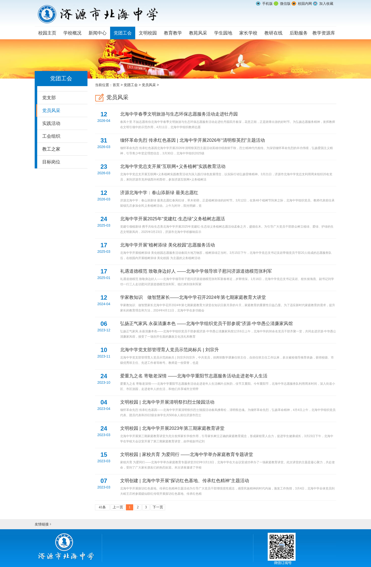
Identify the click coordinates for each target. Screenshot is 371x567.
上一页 (118, 507)
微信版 (285, 4)
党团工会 (131, 85)
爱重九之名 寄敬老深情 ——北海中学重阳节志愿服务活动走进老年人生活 (228, 382)
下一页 (158, 507)
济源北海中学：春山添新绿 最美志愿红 (228, 199)
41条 (102, 507)
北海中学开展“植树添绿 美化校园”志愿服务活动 (228, 251)
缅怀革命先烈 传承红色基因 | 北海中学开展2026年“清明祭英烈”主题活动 (228, 147)
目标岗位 (51, 161)
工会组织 (51, 136)
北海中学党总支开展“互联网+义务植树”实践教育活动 (228, 173)
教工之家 (51, 149)
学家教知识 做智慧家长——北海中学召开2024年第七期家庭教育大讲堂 (228, 304)
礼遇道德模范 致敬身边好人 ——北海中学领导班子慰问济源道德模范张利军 (228, 278)
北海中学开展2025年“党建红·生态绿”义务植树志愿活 (228, 225)
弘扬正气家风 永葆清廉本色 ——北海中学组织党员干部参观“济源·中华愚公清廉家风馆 (228, 330)
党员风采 (51, 110)
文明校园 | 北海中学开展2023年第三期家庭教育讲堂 (228, 435)
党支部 (49, 97)
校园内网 (305, 4)
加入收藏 (326, 4)
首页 (116, 85)
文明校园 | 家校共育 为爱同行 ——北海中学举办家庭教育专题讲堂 (228, 461)
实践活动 (51, 123)
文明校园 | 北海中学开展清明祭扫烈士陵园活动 (228, 409)
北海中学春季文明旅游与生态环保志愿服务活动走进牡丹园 (228, 121)
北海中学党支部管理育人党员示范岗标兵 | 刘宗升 (228, 356)
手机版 (267, 4)
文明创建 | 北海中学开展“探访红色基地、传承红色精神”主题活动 (228, 487)
